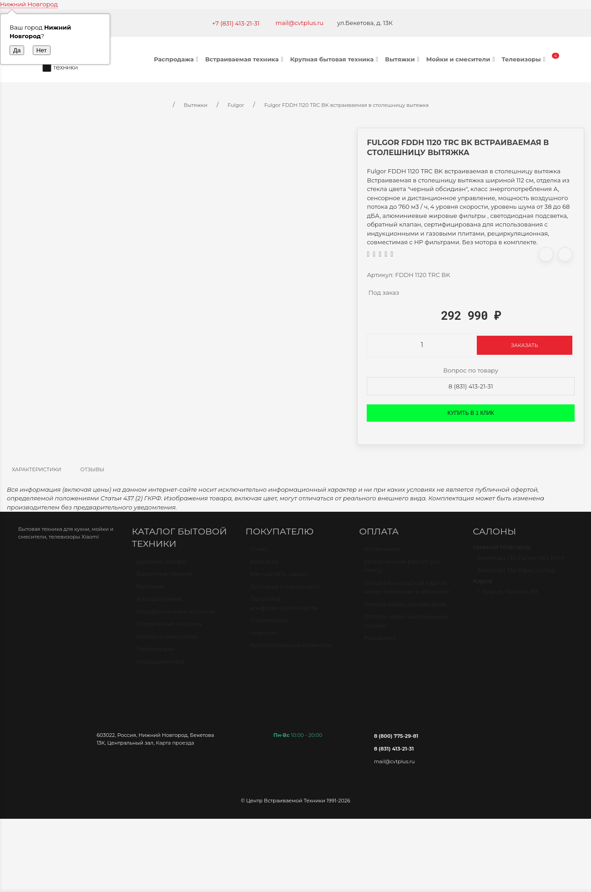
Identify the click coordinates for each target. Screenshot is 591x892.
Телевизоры (524, 59)
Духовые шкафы (161, 565)
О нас (259, 552)
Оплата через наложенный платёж (405, 625)
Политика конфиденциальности (284, 607)
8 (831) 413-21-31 (471, 386)
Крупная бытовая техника (335, 59)
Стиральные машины (169, 627)
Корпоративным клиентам (291, 649)
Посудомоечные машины (175, 615)
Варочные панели (164, 577)
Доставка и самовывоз (285, 590)
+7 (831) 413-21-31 (236, 23)
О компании (269, 624)
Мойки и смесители (461, 59)
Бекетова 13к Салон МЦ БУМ (520, 561)
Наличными (382, 552)
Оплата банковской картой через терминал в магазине (407, 591)
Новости (263, 636)
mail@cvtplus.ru (300, 22)
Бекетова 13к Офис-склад (516, 574)
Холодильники (159, 602)
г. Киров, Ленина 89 (507, 595)
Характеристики (36, 469)
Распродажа (177, 59)
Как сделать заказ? (279, 577)
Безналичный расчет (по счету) (401, 570)
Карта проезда (175, 743)
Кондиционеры (160, 665)
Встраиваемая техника (245, 59)
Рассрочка (380, 641)
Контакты (264, 565)
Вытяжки (403, 59)
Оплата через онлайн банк (405, 608)
